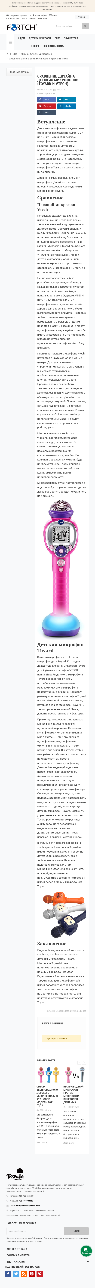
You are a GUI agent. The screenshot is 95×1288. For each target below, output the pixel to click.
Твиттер (16, 1274)
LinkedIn (67, 106)
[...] (46, 1191)
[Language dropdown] (82, 17)
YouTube (32, 1274)
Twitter (67, 100)
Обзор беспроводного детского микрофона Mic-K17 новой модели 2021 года (48, 1096)
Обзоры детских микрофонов (71, 1011)
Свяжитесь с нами (16, 18)
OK (76, 1231)
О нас (53, 15)
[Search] (71, 26)
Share (46, 100)
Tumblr (47, 113)
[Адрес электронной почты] (35, 1231)
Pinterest (47, 106)
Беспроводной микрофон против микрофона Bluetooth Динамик (73, 1094)
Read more (42, 1142)
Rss (24, 1274)
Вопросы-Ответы (38, 18)
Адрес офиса (40, 15)
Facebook (8, 1274)
